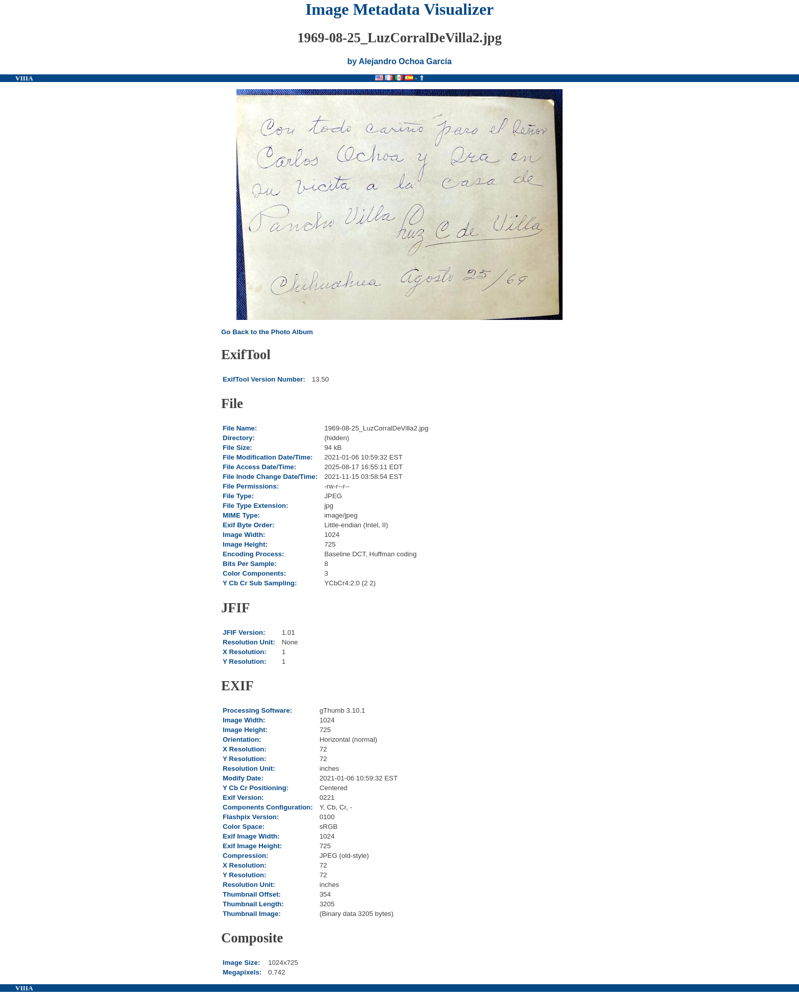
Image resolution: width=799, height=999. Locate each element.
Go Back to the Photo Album (267, 332)
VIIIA (24, 78)
